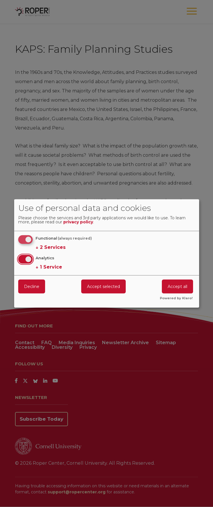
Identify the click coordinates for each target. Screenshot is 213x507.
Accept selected (103, 286)
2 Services (51, 247)
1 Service (49, 267)
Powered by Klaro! (176, 298)
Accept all (177, 286)
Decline (31, 286)
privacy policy (78, 222)
